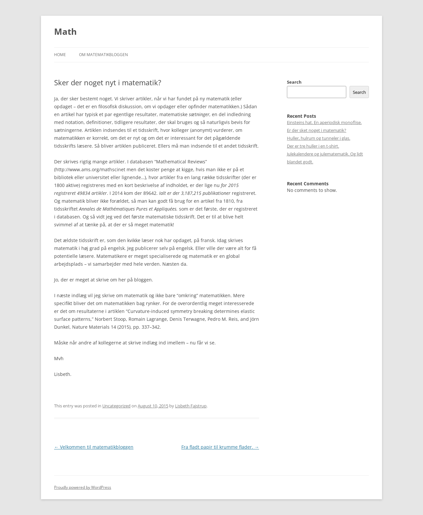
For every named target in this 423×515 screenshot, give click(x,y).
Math (65, 31)
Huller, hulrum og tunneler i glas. (318, 138)
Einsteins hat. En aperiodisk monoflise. (324, 122)
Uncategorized (116, 406)
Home (60, 54)
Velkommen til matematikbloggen (93, 447)
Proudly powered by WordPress (82, 487)
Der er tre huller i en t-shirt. (313, 146)
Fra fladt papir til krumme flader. (220, 447)
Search (294, 82)
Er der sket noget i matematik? (316, 130)
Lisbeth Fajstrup (191, 406)
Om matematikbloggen (103, 54)
